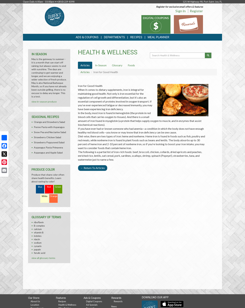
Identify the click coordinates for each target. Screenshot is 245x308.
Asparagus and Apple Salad (48, 152)
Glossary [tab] (117, 65)
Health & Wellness (67, 304)
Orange (53, 196)
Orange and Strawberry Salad (49, 122)
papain (37, 249)
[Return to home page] (54, 16)
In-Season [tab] (101, 65)
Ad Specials (91, 304)
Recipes (136, 37)
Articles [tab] (85, 65)
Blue (40, 187)
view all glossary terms (43, 257)
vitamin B (39, 232)
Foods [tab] (131, 65)
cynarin (38, 246)
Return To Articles (92, 167)
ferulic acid (39, 252)
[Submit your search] (208, 55)
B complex (39, 225)
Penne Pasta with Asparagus (49, 127)
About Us (35, 301)
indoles (38, 235)
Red (49, 187)
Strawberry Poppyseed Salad (49, 142)
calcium (38, 229)
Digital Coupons (94, 301)
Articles (85, 72)
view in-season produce (44, 101)
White (44, 196)
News (114, 306)
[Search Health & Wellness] (177, 55)
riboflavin (39, 222)
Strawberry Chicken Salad (47, 137)
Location (35, 304)
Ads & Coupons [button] (87, 37)
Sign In (180, 11)
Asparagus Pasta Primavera (48, 147)
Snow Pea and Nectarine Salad (50, 132)
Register (196, 11)
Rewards (118, 301)
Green (58, 187)
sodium (38, 242)
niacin (37, 239)
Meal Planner (158, 37)
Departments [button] (114, 37)
